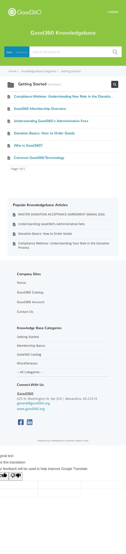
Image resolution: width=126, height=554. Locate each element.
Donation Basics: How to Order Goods (44, 133)
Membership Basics (31, 345)
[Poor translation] (16, 476)
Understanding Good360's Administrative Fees (51, 121)
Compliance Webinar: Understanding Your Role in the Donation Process (70, 96)
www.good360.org (31, 409)
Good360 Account (30, 302)
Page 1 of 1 (18, 169)
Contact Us (25, 312)
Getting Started (28, 337)
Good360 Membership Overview (40, 108)
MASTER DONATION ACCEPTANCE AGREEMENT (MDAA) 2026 (61, 214)
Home (21, 283)
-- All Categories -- (30, 372)
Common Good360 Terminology (39, 157)
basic (9, 52)
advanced (21, 52)
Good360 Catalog (30, 292)
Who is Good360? (28, 145)
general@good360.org (33, 403)
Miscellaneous (27, 363)
